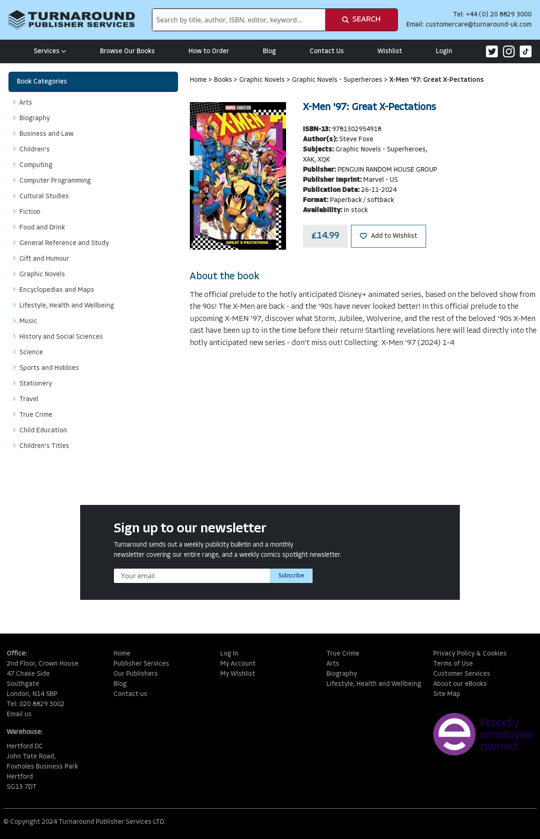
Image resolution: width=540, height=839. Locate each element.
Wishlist (390, 51)
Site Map (446, 694)
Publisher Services (141, 664)
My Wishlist (237, 674)
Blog (269, 51)
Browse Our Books (127, 51)
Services (50, 51)
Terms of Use (453, 664)
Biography (342, 674)
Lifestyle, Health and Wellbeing (374, 684)
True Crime (343, 653)
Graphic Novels (262, 80)
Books (224, 80)
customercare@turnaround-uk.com (479, 25)
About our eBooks (460, 684)
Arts (333, 664)
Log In (229, 653)
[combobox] (238, 20)
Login (444, 51)
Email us (19, 714)
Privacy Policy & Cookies (470, 653)
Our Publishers (135, 674)
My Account (238, 664)
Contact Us (327, 51)
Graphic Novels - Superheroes (338, 80)
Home (199, 80)
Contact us (130, 694)
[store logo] (71, 20)
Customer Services (461, 674)
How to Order (209, 51)
